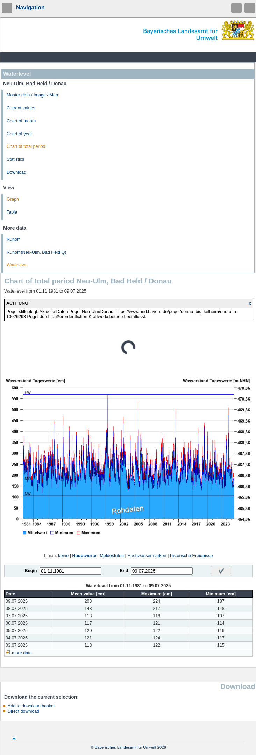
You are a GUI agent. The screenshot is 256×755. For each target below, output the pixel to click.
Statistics (15, 159)
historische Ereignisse (191, 555)
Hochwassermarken (146, 555)
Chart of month (21, 120)
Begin (31, 570)
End (124, 570)
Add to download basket (31, 706)
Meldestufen (112, 555)
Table (12, 212)
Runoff (13, 239)
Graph (13, 199)
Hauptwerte (84, 555)
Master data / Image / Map (32, 95)
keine (63, 555)
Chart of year (19, 133)
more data (22, 652)
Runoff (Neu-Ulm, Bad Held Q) (36, 252)
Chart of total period (26, 146)
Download (16, 172)
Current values (21, 108)
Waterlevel (17, 265)
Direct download (23, 711)
